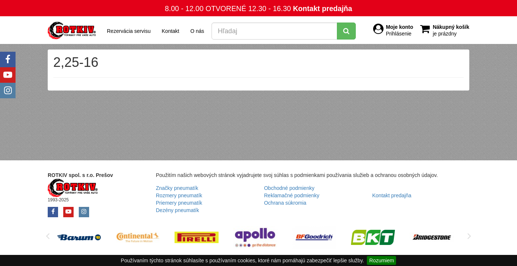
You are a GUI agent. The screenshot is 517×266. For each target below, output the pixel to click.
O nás (197, 31)
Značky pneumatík (177, 188)
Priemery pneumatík (179, 203)
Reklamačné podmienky (291, 195)
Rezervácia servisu (129, 31)
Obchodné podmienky (289, 188)
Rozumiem (381, 260)
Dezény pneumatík (177, 210)
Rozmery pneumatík (179, 195)
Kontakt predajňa (322, 8)
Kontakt (170, 31)
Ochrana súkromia (285, 203)
